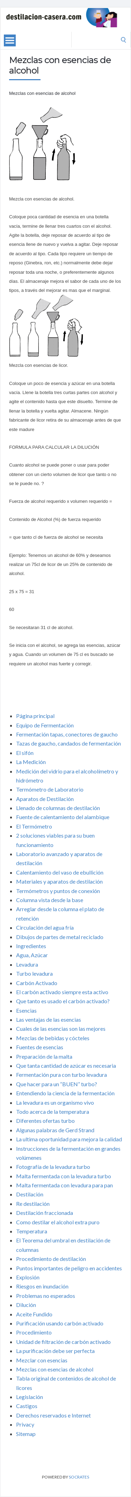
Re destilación (33, 1203)
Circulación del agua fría (45, 927)
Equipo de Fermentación (45, 725)
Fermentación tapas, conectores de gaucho (67, 734)
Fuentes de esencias (39, 1047)
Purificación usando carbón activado (59, 1323)
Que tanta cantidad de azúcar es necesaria (66, 1065)
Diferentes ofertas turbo (45, 1120)
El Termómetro (34, 826)
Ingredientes (31, 946)
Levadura (27, 964)
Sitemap (26, 1433)
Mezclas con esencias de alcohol (54, 1369)
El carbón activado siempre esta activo (62, 992)
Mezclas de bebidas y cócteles (52, 1038)
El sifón (25, 752)
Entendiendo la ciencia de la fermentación (65, 1093)
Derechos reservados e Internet (53, 1415)
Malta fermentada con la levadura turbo (63, 1176)
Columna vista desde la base (49, 900)
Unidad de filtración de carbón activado (63, 1341)
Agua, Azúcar (32, 955)
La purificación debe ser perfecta (55, 1350)
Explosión (27, 1277)
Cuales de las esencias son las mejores (60, 1028)
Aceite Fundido (34, 1314)
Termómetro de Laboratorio (49, 789)
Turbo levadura (34, 973)
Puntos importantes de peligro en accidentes (69, 1268)
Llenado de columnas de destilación (58, 807)
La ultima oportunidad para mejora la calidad (69, 1139)
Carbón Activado (36, 983)
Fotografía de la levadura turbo (53, 1166)
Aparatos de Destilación (45, 798)
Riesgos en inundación (42, 1286)
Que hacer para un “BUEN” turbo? (56, 1084)
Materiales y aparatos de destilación (59, 881)
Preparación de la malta (44, 1056)
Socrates (79, 1477)
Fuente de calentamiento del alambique (62, 817)
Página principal (35, 715)
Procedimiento (34, 1332)
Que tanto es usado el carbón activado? (63, 1001)
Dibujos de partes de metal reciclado (59, 936)
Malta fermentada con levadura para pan (64, 1185)
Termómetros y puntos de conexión (58, 890)
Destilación (29, 1194)
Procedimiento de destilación (51, 1258)
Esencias (26, 1010)
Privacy (25, 1424)
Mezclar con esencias (41, 1360)
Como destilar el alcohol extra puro (58, 1222)
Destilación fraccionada (44, 1212)
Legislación (29, 1396)
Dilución (26, 1304)
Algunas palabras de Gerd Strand (55, 1130)
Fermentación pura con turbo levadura (61, 1074)
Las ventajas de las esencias (48, 1019)
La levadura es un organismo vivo (55, 1102)
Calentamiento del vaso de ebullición (59, 872)
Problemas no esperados (45, 1295)
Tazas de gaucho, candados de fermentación (68, 743)
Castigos (26, 1406)
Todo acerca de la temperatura (52, 1111)
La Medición (31, 761)
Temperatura (31, 1231)
